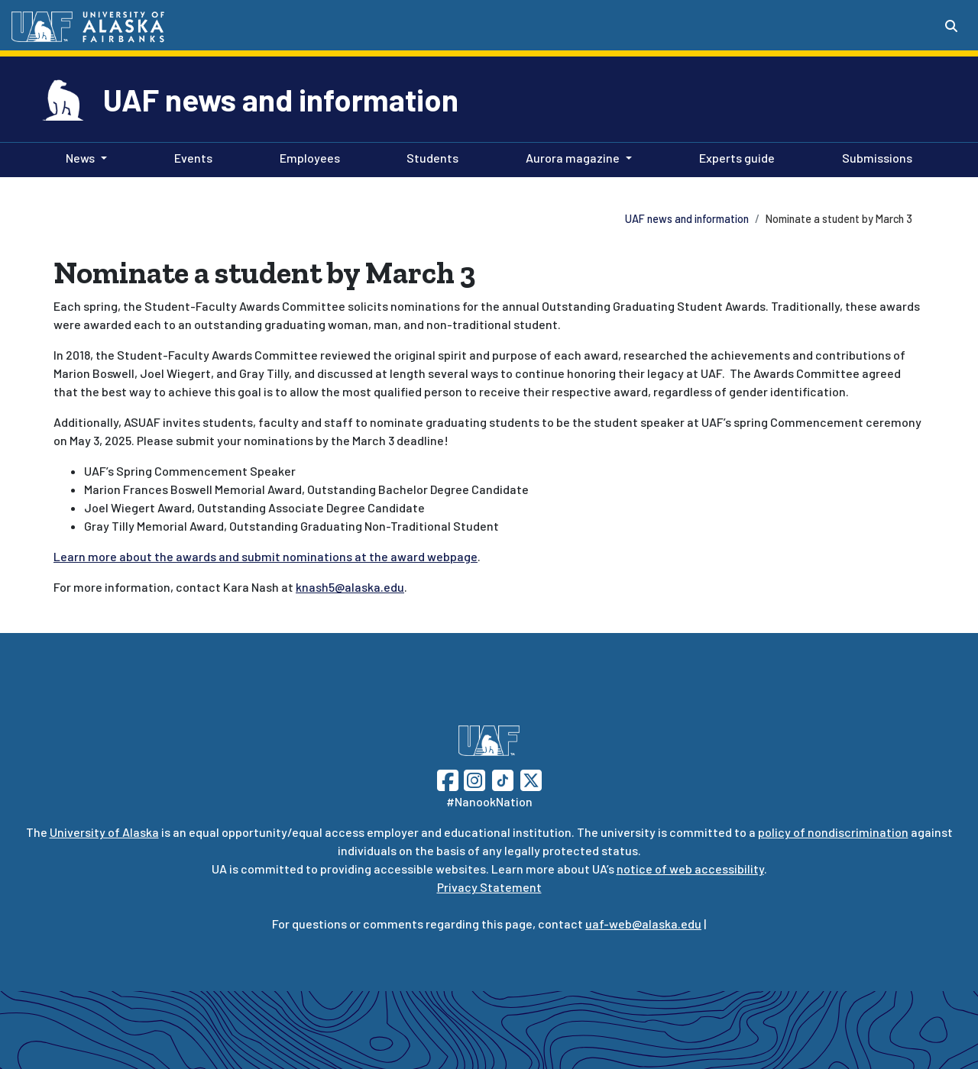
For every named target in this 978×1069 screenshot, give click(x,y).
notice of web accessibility (690, 868)
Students (429, 156)
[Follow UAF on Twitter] (531, 778)
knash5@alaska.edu (350, 587)
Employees (307, 156)
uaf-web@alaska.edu (643, 923)
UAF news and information (280, 99)
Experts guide (734, 156)
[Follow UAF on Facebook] (447, 778)
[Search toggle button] (951, 26)
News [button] (80, 157)
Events (190, 156)
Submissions (874, 156)
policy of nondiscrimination (833, 832)
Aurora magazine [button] (573, 157)
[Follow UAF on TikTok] (502, 778)
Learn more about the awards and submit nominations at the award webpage (265, 556)
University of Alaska (104, 832)
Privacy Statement (489, 887)
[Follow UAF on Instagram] (473, 778)
